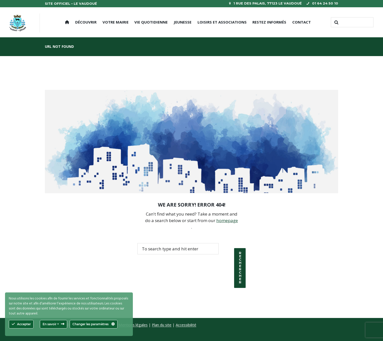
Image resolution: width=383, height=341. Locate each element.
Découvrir (86, 22)
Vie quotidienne (151, 22)
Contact (301, 22)
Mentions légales (133, 325)
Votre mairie (116, 22)
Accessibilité (186, 325)
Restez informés (269, 22)
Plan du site (162, 325)
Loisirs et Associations (222, 22)
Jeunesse (183, 22)
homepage (227, 220)
